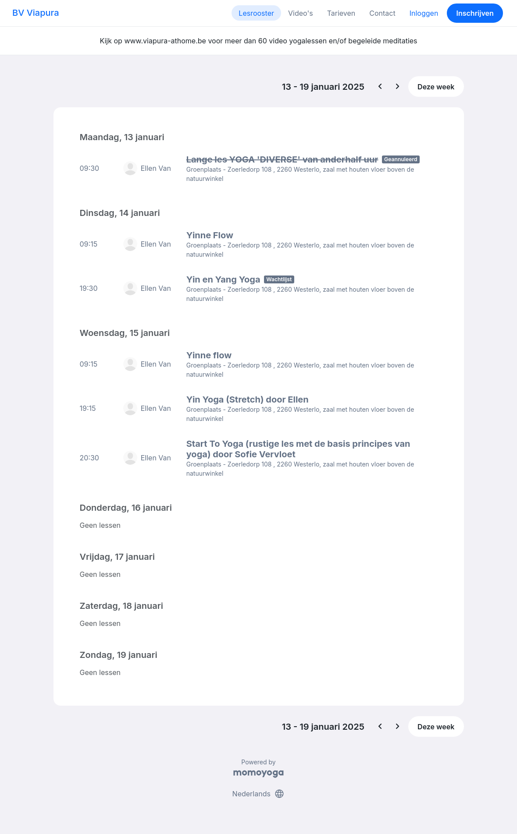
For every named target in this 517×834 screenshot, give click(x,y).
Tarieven (341, 13)
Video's (300, 13)
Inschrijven (475, 13)
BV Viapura (35, 12)
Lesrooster (256, 13)
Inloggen (424, 13)
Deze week (435, 86)
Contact (382, 13)
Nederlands (258, 793)
